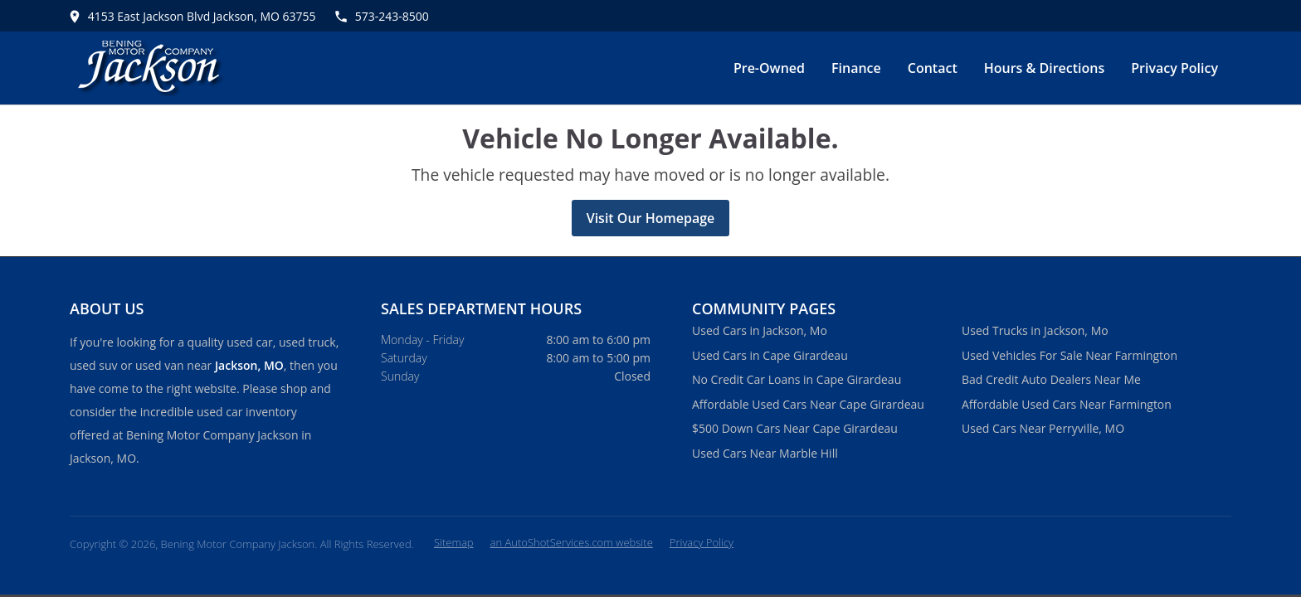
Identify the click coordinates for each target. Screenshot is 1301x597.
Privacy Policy (1174, 68)
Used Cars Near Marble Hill (765, 453)
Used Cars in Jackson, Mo (759, 330)
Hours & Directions (1044, 68)
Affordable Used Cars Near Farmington (1067, 404)
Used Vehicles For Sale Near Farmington (1069, 355)
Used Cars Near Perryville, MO (1043, 428)
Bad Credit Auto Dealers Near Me (1051, 379)
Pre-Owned (769, 68)
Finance (856, 68)
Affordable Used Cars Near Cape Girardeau (808, 404)
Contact (932, 68)
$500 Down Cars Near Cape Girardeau (795, 428)
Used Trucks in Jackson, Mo (1035, 330)
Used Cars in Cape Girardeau (770, 355)
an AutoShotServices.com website (571, 542)
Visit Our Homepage (651, 218)
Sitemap (454, 542)
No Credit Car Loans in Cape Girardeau (796, 379)
